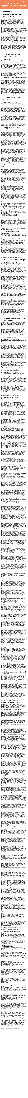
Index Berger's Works (14, 4)
